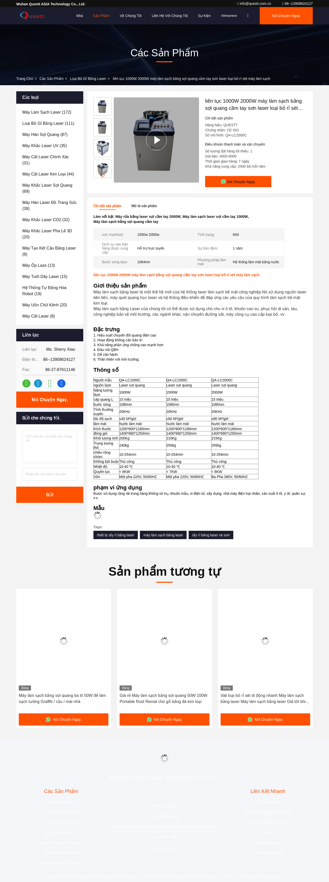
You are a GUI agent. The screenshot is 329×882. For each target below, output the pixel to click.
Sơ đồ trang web (268, 843)
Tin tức (267, 833)
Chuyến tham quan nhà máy (267, 812)
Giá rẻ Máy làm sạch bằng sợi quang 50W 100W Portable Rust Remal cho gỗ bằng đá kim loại (163, 698)
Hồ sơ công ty (268, 802)
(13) (38, 265)
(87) (45, 134)
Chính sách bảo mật (268, 853)
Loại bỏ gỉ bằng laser (88, 79)
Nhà (79, 16)
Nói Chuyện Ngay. (286, 16)
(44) (48, 174)
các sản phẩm (52, 79)
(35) (44, 146)
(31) (45, 160)
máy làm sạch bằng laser (163, 535)
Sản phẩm (101, 16)
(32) (46, 220)
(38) (49, 205)
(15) (44, 276)
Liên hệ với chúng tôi (170, 16)
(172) (46, 112)
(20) (47, 234)
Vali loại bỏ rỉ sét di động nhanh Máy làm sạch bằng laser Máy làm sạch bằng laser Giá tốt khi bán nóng (263, 699)
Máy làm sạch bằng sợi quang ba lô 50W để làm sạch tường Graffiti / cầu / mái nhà (62, 698)
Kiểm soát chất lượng (268, 822)
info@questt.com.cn (254, 4)
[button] (102, 175)
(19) (44, 291)
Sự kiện (204, 16)
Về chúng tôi (131, 16)
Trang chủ (24, 79)
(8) (49, 251)
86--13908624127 (297, 4)
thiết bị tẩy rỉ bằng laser (115, 535)
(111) (48, 123)
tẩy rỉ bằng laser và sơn (210, 535)
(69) (47, 188)
